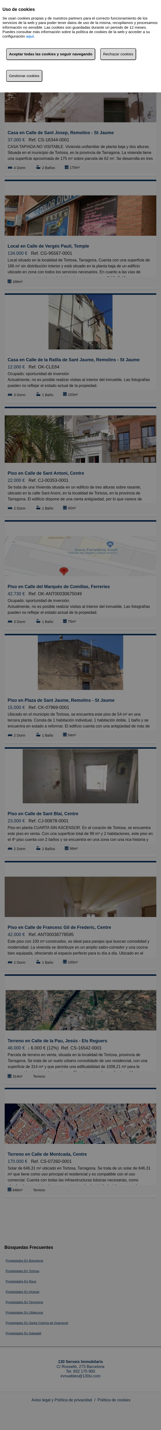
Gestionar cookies (24, 76)
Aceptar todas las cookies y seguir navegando (50, 54)
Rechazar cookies (118, 54)
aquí (30, 36)
